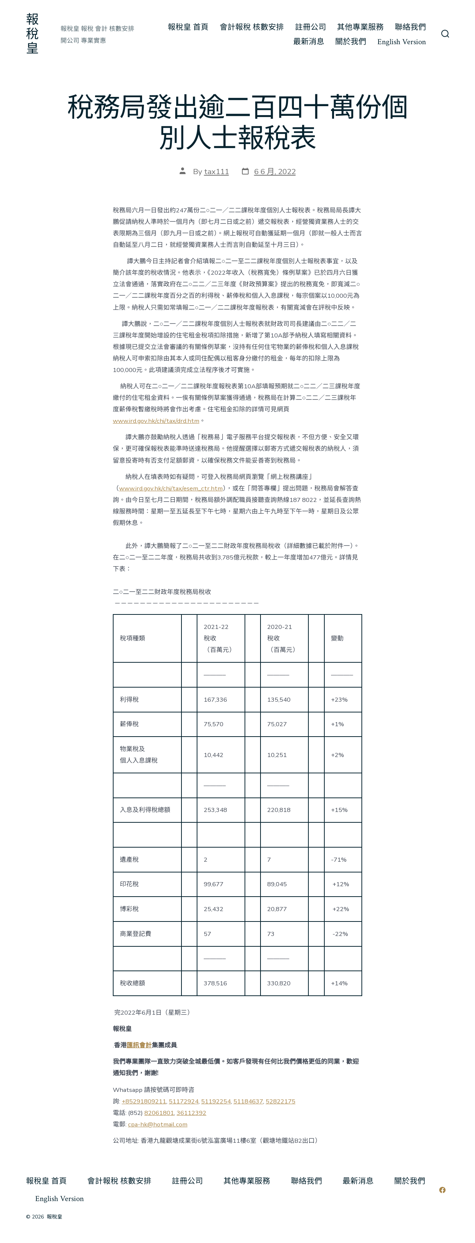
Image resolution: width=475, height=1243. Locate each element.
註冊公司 (310, 27)
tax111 (216, 171)
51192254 (216, 1101)
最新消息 (308, 42)
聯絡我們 (410, 27)
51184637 (248, 1101)
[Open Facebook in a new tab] (442, 1190)
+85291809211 (144, 1101)
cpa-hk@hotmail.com (157, 1124)
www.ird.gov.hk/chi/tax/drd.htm (156, 421)
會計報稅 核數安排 (252, 27)
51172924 (184, 1101)
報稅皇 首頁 (188, 27)
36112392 (191, 1113)
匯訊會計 (139, 1045)
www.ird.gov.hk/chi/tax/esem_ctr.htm (171, 488)
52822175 (280, 1101)
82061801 (159, 1113)
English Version (401, 42)
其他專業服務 (360, 27)
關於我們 (350, 42)
